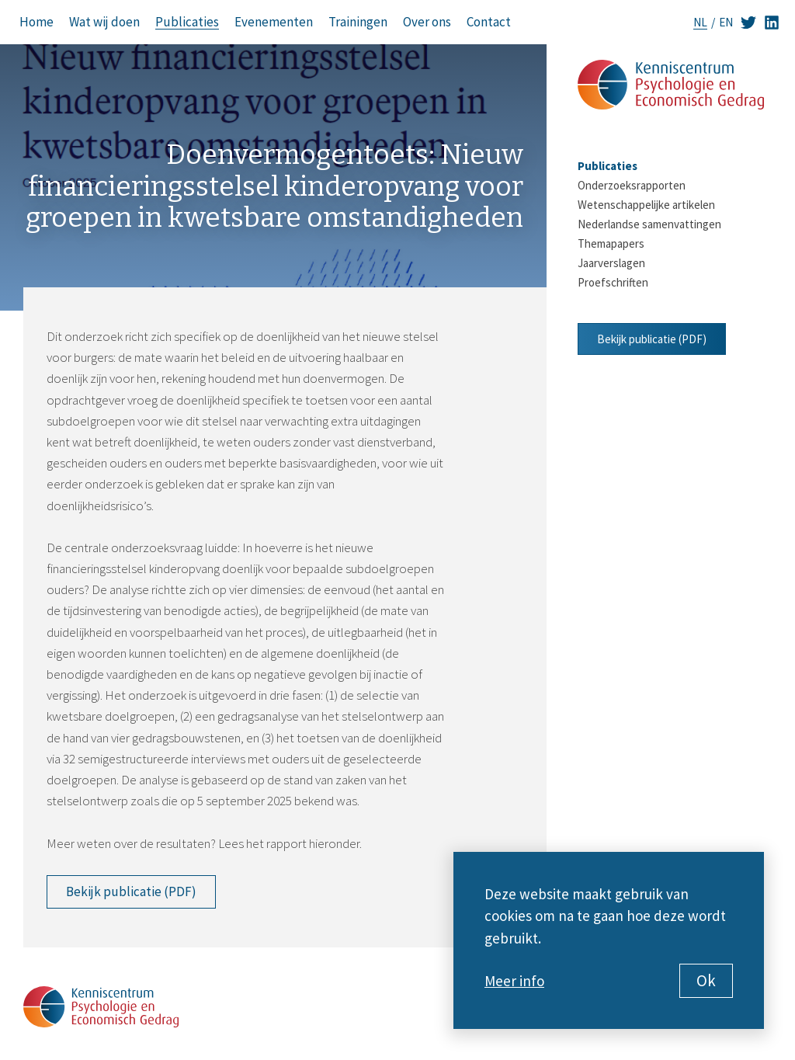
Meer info (514, 980)
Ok (706, 980)
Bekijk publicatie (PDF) (131, 891)
